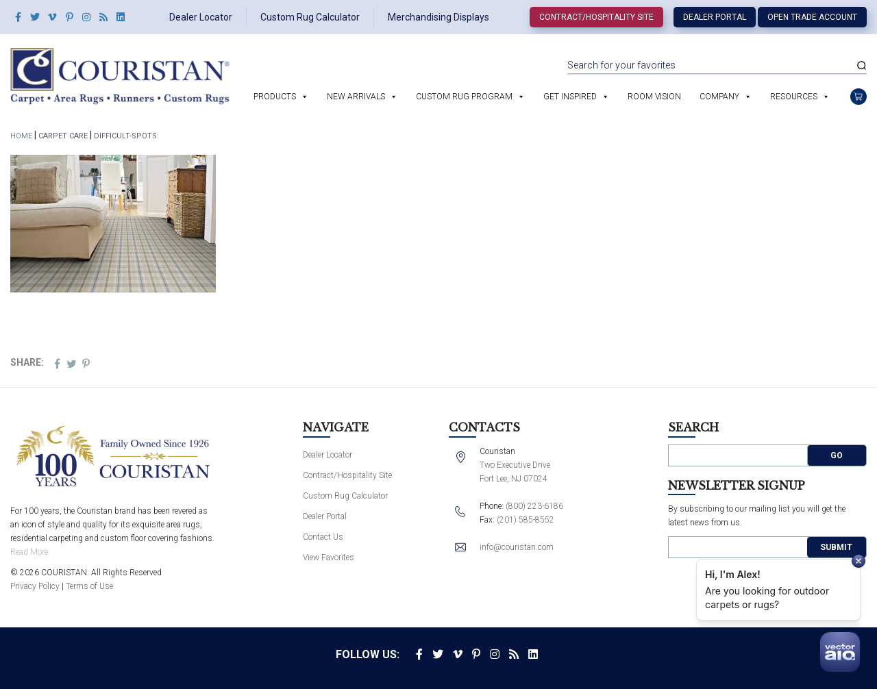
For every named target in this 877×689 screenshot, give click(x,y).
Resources (793, 96)
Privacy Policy (35, 586)
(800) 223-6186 (534, 506)
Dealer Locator (200, 17)
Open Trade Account (812, 17)
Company (719, 96)
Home (21, 135)
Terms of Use (89, 586)
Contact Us (323, 537)
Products (275, 96)
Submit (836, 547)
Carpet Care (63, 135)
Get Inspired (570, 96)
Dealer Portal (714, 17)
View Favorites (328, 557)
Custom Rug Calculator (310, 17)
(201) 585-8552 (525, 520)
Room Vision (654, 96)
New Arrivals (356, 96)
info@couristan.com (517, 547)
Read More (29, 552)
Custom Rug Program (464, 96)
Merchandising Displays (438, 17)
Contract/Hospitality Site (596, 17)
